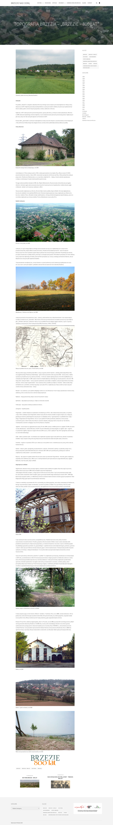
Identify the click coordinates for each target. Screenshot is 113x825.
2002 (83, 93)
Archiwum (84, 111)
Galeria (84, 118)
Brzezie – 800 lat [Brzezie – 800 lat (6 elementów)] (93, 54)
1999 (83, 87)
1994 (83, 78)
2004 (83, 96)
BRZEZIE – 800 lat (86, 116)
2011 (83, 109)
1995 (83, 80)
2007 (83, 102)
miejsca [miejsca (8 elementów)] (85, 63)
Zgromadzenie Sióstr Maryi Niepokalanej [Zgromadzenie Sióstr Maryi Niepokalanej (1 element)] (90, 66)
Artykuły (84, 113)
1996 (83, 82)
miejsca (40, 768)
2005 (83, 98)
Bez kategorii (85, 115)
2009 (83, 105)
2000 (83, 89)
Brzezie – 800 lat (26, 768)
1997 (83, 84)
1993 (83, 76)
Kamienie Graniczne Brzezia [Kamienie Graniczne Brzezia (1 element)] (90, 61)
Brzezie (18, 768)
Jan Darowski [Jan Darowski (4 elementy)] (92, 56)
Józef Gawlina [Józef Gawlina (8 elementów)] (86, 59)
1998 (83, 85)
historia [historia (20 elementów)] (85, 56)
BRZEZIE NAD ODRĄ (19, 3)
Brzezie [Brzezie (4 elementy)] (85, 54)
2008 (83, 104)
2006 (83, 100)
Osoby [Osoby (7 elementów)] (90, 63)
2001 (83, 91)
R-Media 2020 (19, 823)
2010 (83, 107)
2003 (83, 94)
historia (34, 768)
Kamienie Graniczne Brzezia (88, 120)
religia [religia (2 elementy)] (95, 63)
